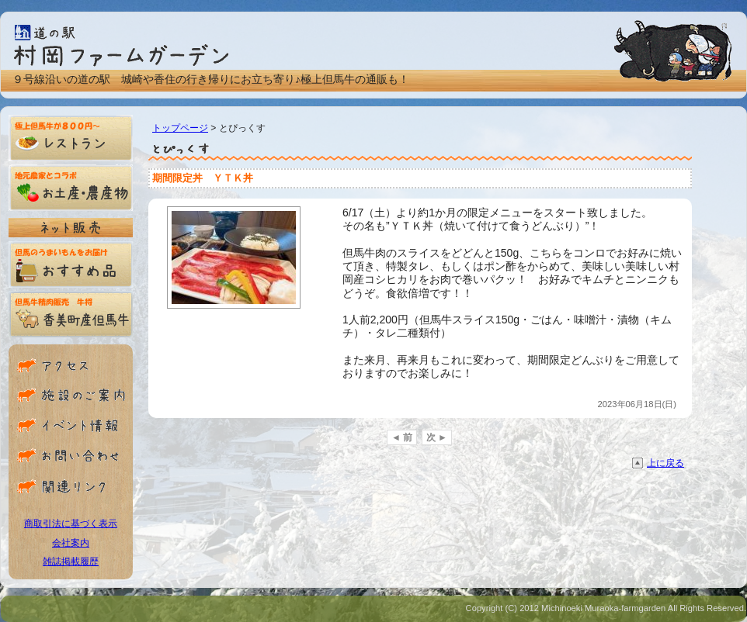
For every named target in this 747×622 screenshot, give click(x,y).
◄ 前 (401, 437)
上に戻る (665, 463)
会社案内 (70, 542)
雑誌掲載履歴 (71, 561)
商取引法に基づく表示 (70, 523)
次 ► (436, 437)
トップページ (180, 128)
